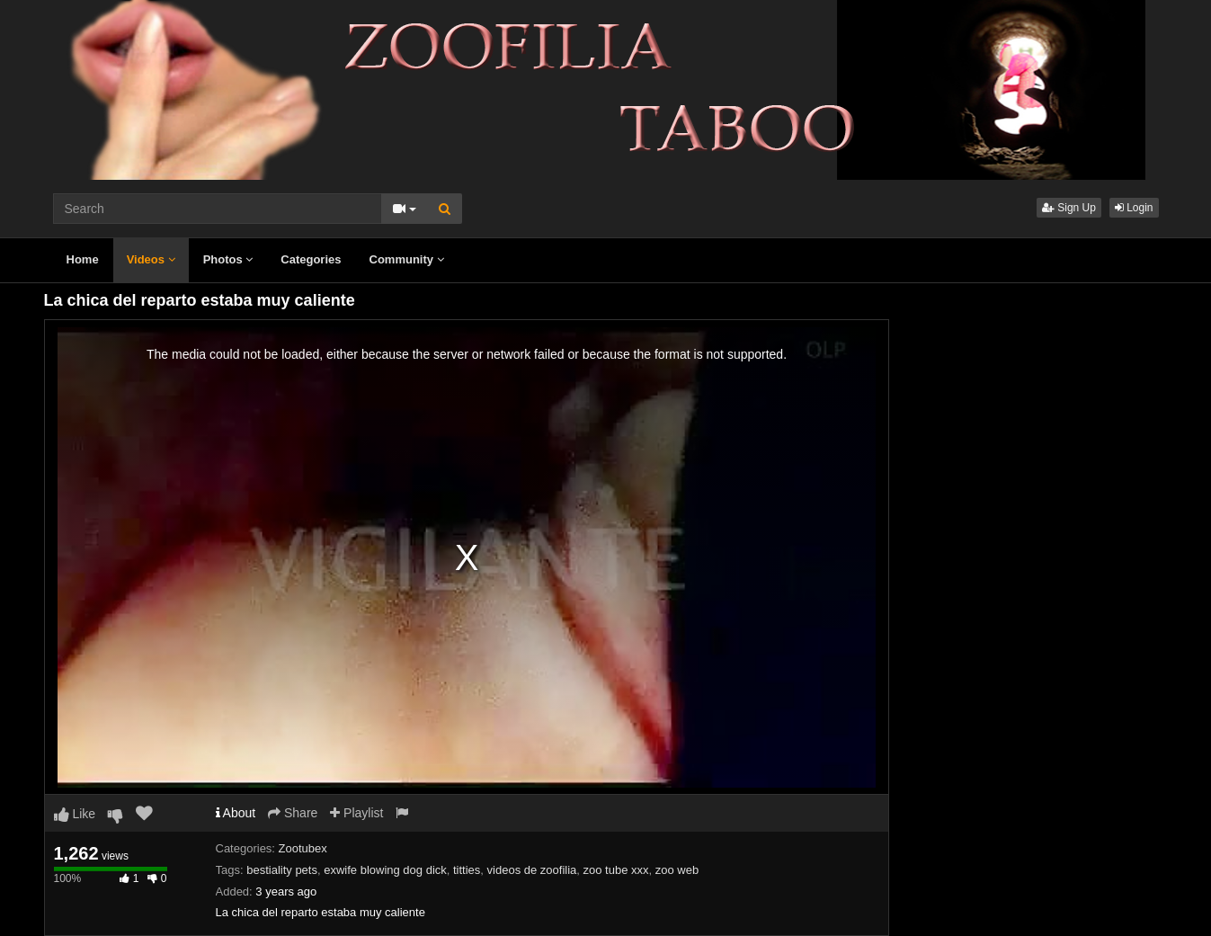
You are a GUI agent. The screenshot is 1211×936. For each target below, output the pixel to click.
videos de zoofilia (532, 870)
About (236, 813)
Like (75, 814)
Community (407, 259)
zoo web (677, 870)
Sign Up (1069, 207)
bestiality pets (281, 870)
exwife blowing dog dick (385, 870)
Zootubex (303, 848)
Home (83, 259)
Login (1134, 207)
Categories (310, 259)
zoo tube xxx (616, 870)
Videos (151, 259)
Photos (228, 259)
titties (466, 870)
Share (292, 813)
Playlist (356, 813)
